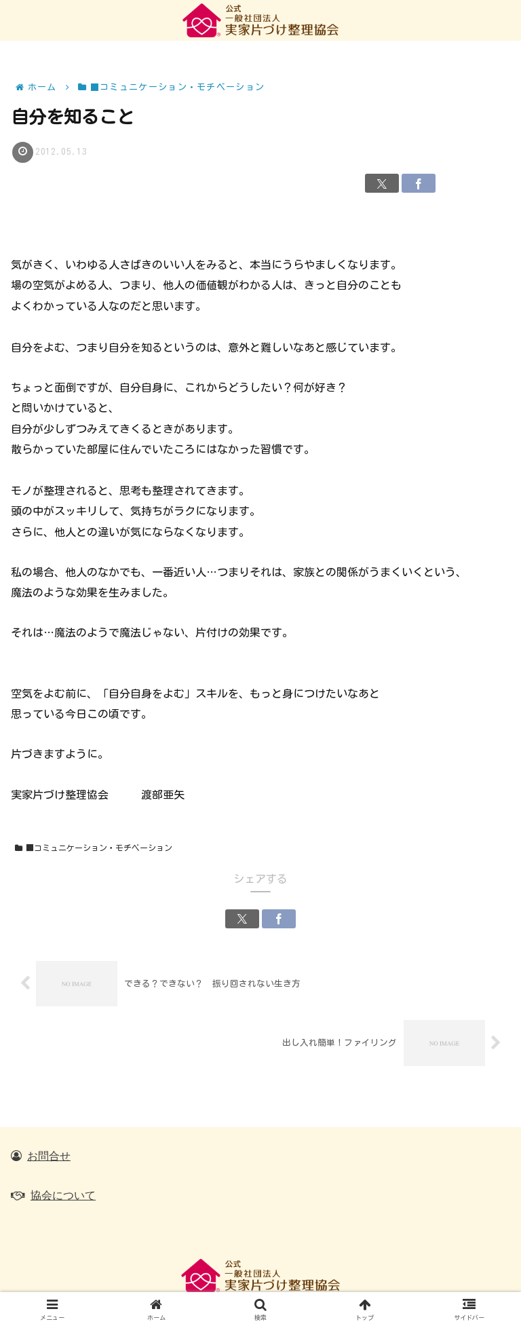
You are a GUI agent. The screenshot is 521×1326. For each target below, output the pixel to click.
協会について (63, 1195)
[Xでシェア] (382, 183)
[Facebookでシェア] (419, 183)
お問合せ (49, 1155)
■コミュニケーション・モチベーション (93, 848)
